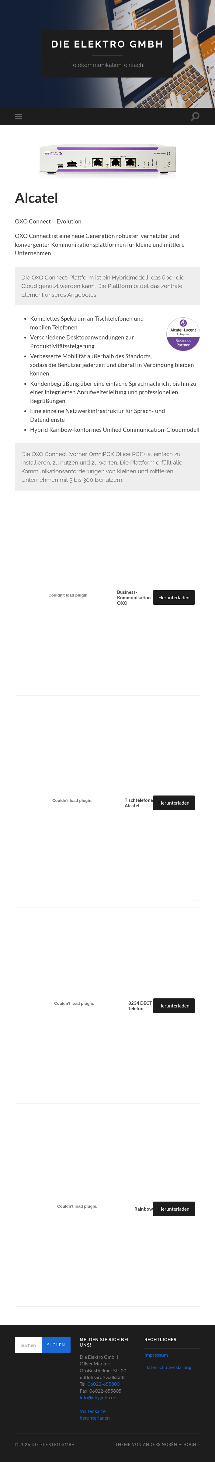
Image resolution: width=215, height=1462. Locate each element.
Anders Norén (160, 1444)
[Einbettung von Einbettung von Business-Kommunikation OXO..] (68, 595)
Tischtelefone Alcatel (139, 802)
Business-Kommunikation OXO (134, 597)
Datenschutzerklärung (167, 1367)
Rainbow (143, 1209)
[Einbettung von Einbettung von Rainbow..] (77, 1206)
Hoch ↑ (191, 1444)
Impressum (156, 1355)
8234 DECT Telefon (140, 1005)
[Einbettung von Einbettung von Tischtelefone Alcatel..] (72, 800)
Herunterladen (173, 597)
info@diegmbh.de (98, 1397)
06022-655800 (104, 1384)
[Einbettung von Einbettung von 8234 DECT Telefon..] (74, 1003)
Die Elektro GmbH (107, 44)
